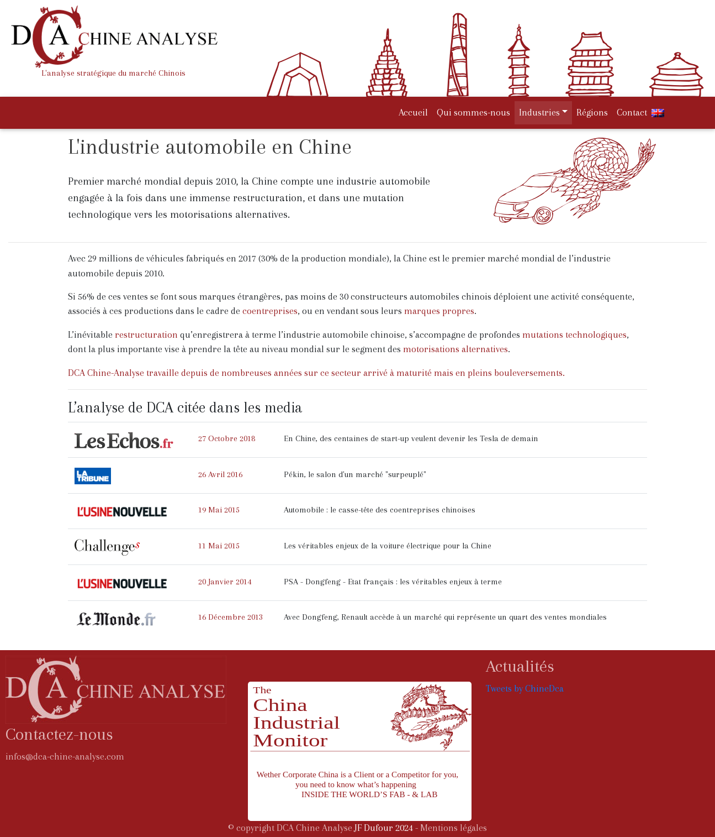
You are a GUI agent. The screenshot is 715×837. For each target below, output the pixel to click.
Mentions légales (453, 828)
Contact (632, 112)
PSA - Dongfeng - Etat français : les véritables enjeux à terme (393, 582)
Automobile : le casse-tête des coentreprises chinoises (379, 510)
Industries (539, 112)
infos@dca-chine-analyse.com (65, 756)
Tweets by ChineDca (525, 688)
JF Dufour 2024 (383, 828)
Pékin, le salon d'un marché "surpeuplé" (355, 474)
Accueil (415, 111)
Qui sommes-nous (473, 112)
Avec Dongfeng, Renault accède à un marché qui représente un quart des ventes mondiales (445, 617)
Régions (592, 112)
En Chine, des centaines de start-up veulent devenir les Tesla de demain (411, 438)
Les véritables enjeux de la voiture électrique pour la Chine (387, 546)
